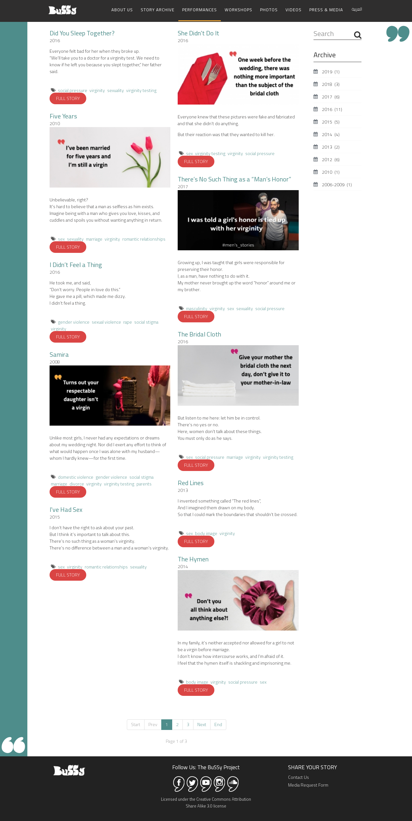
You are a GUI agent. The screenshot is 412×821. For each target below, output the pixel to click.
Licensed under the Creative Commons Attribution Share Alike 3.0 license (206, 802)
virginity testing (141, 90)
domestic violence (75, 476)
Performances (199, 10)
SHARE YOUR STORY (312, 766)
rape (127, 321)
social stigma (146, 321)
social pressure (72, 90)
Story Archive (157, 10)
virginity (97, 90)
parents (144, 483)
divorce (77, 483)
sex (61, 238)
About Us (122, 10)
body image (206, 533)
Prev (152, 724)
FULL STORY (68, 98)
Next (201, 724)
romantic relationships (143, 238)
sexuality (115, 90)
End (218, 724)
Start (135, 724)
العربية (357, 9)
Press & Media (326, 10)
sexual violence (106, 321)
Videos (294, 10)
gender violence (73, 321)
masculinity (196, 308)
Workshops (238, 10)
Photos (269, 10)
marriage (94, 238)
